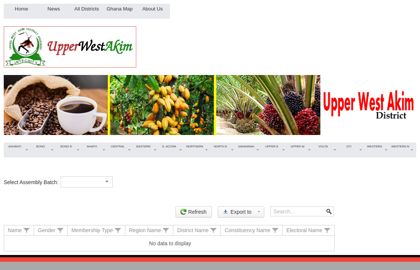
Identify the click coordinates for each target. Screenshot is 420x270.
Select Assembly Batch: (31, 182)
